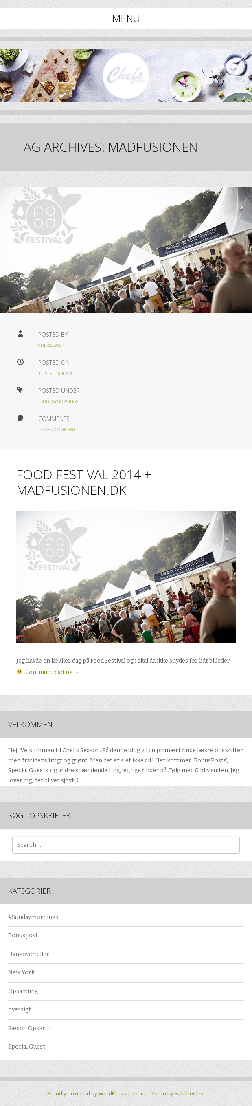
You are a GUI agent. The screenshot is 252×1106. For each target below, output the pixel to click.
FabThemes (189, 1093)
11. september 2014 (58, 373)
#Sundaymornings (58, 401)
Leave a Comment (56, 429)
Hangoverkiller (28, 954)
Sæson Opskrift (29, 1028)
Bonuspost (23, 935)
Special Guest (26, 1046)
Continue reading (52, 672)
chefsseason (52, 345)
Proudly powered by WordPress (86, 1093)
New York (21, 972)
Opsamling (23, 991)
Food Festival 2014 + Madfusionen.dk (84, 481)
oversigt (19, 1009)
